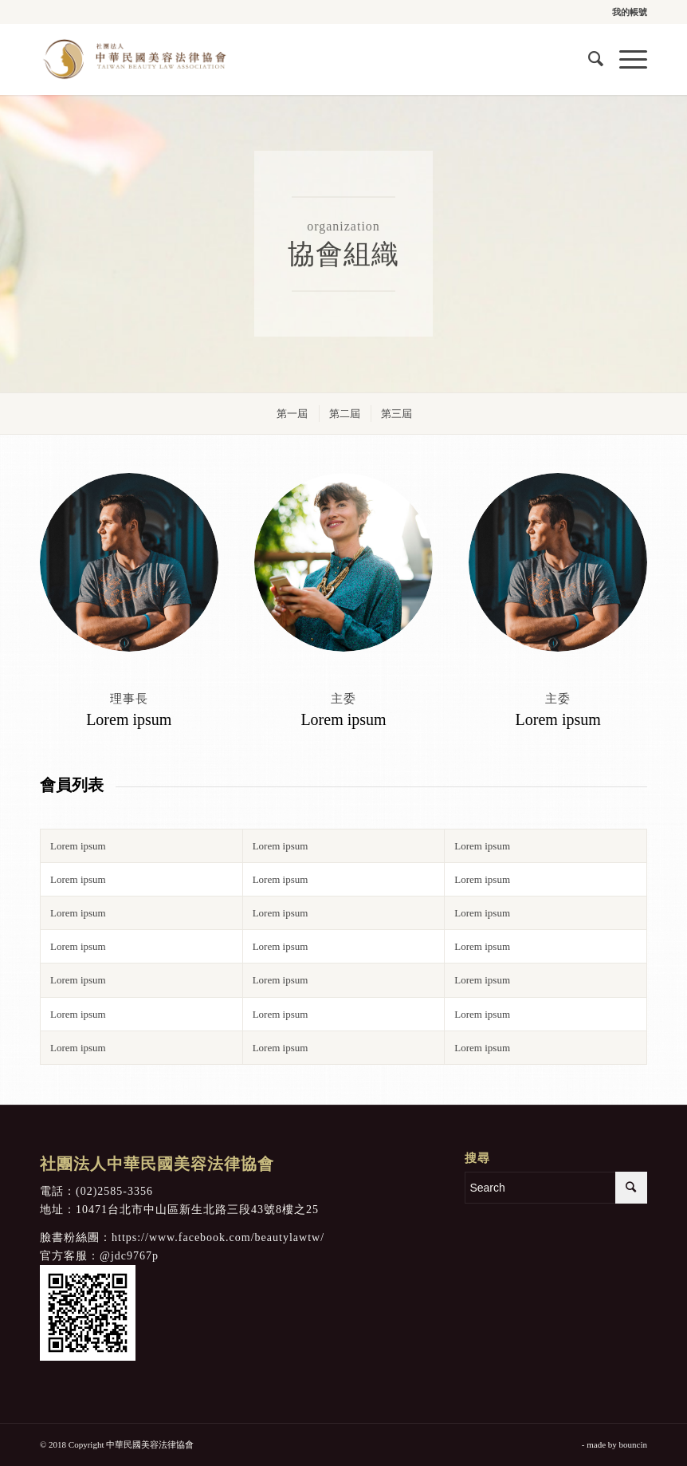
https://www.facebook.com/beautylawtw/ (218, 1237)
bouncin (633, 1444)
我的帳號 (629, 12)
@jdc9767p (129, 1256)
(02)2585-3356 (114, 1191)
